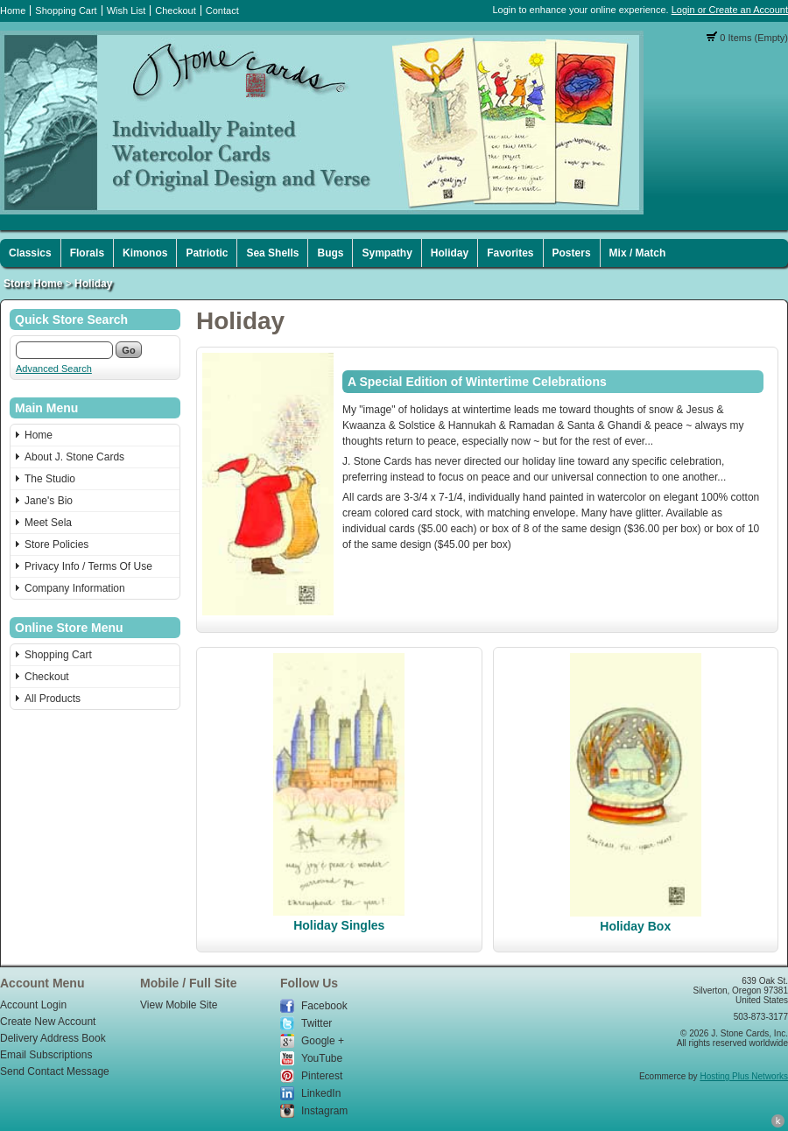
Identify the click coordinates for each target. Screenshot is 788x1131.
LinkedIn (321, 1093)
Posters (571, 253)
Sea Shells (272, 253)
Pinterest (321, 1076)
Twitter (316, 1023)
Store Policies (56, 544)
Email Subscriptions (46, 1055)
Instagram (324, 1111)
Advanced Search (54, 368)
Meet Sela (48, 522)
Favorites (510, 253)
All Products (53, 698)
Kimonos (145, 253)
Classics (30, 253)
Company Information (75, 588)
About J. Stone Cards (74, 457)
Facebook (324, 1006)
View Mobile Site (179, 1005)
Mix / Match (637, 253)
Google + (322, 1041)
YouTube (321, 1058)
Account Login (33, 1005)
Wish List (126, 10)
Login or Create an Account (730, 9)
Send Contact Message (54, 1071)
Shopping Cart (65, 10)
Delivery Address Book (53, 1038)
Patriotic (207, 253)
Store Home (33, 283)
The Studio (50, 479)
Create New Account (47, 1021)
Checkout (175, 10)
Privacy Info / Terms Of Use (88, 566)
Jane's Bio (49, 501)
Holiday (449, 253)
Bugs (330, 253)
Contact (222, 10)
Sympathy (387, 253)
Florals (87, 253)
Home (12, 10)
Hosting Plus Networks (744, 1076)
